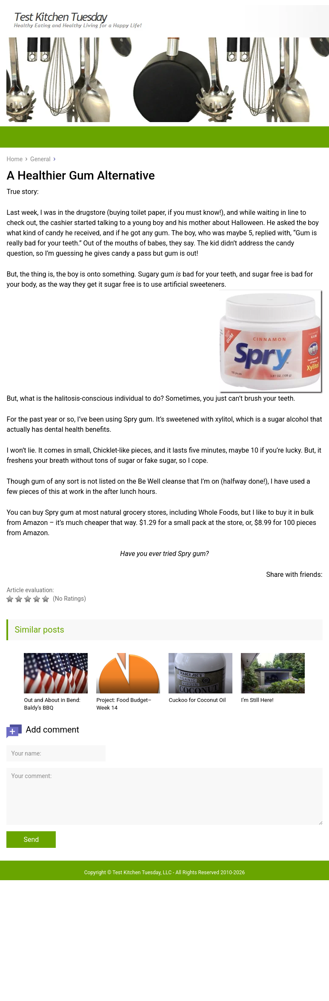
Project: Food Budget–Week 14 (123, 704)
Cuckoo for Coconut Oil (197, 700)
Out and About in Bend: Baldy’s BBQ (52, 704)
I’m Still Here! (257, 700)
